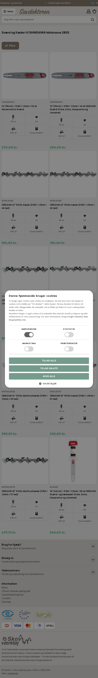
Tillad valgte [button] (49, 368)
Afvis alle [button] (49, 376)
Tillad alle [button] (49, 360)
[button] (49, 385)
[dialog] (49, 339)
